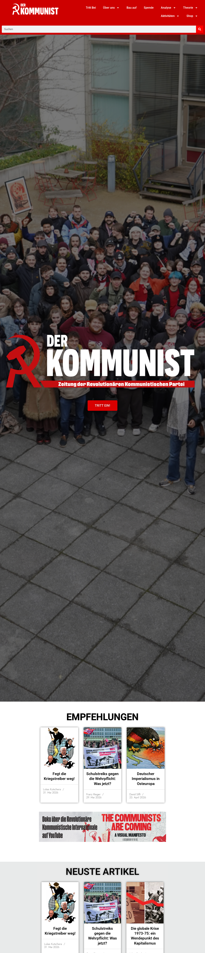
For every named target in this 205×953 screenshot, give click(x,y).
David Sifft (134, 794)
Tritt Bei (91, 7)
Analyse (168, 8)
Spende (149, 7)
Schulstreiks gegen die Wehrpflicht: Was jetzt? (102, 779)
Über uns (111, 8)
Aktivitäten (170, 16)
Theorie (190, 8)
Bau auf (132, 7)
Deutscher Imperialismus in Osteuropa (146, 779)
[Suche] (199, 29)
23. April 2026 (137, 797)
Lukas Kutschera (52, 789)
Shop (192, 16)
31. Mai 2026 (50, 792)
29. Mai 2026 (93, 797)
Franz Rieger (93, 794)
